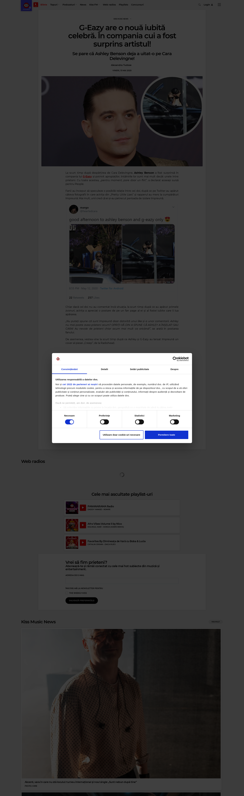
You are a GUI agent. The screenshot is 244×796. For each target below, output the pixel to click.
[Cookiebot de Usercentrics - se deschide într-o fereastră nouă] (175, 359)
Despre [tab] (174, 369)
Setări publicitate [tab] (139, 369)
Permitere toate (166, 434)
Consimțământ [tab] (69, 369)
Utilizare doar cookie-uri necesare (121, 434)
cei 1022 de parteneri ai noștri (80, 384)
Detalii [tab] (104, 369)
